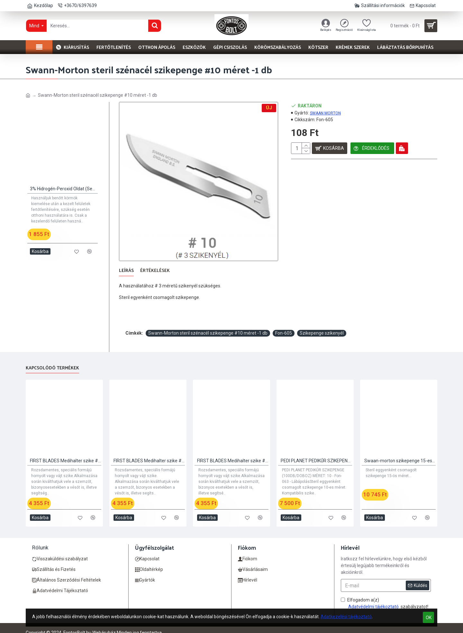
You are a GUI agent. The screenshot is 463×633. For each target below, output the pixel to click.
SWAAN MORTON (325, 113)
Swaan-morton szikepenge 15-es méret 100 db (400, 452)
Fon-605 (283, 325)
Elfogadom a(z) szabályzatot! (384, 595)
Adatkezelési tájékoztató (346, 616)
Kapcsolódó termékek (52, 360)
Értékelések (155, 270)
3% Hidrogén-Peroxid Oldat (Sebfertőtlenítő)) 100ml (64, 188)
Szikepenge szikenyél (322, 325)
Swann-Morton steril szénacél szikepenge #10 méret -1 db (208, 325)
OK (428, 617)
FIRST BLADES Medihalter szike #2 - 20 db (149, 452)
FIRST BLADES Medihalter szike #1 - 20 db (65, 452)
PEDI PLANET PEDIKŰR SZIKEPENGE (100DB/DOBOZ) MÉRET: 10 (316, 452)
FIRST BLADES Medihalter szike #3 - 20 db (232, 452)
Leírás (126, 270)
